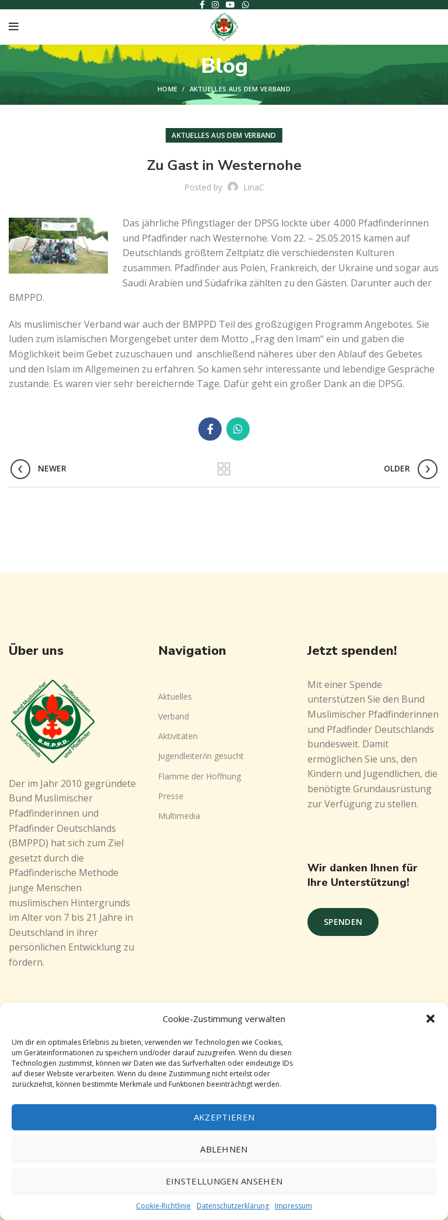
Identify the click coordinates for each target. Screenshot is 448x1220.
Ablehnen (223, 1149)
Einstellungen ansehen (224, 1181)
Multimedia (179, 815)
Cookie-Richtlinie (163, 1206)
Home (167, 88)
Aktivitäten (178, 736)
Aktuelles (175, 696)
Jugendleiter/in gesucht (201, 755)
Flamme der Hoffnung (199, 776)
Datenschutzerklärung (233, 1206)
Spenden (343, 921)
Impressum (293, 1206)
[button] (430, 1018)
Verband (173, 716)
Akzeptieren (224, 1117)
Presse (171, 795)
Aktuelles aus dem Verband (240, 88)
